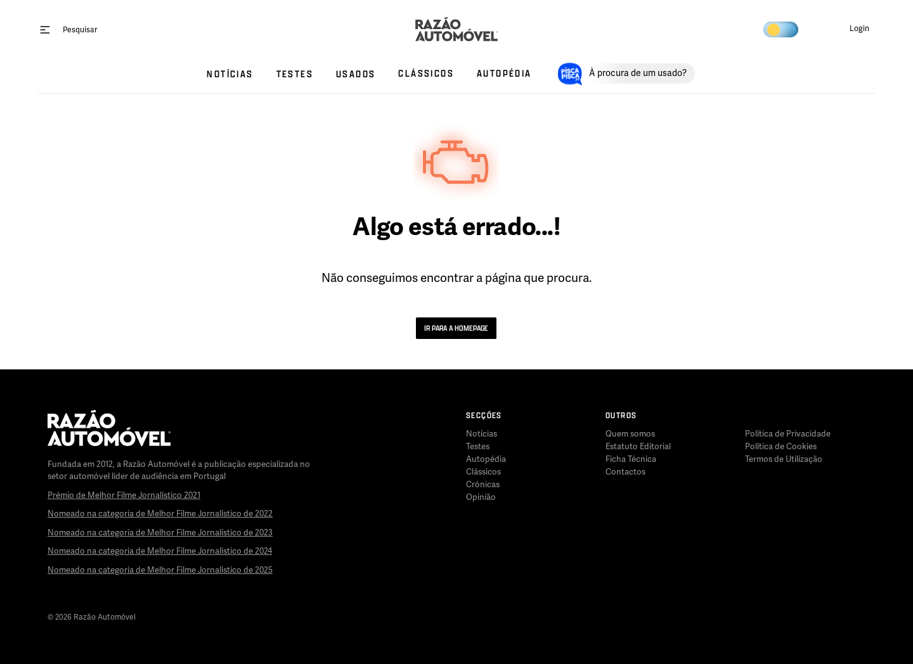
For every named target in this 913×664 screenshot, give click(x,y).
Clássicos (483, 472)
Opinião (481, 497)
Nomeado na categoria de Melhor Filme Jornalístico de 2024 (160, 551)
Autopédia (486, 459)
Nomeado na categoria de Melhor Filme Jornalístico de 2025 (160, 570)
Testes (477, 447)
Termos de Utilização (783, 459)
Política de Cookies (781, 447)
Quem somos (630, 434)
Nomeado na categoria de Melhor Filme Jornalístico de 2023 (160, 533)
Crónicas (483, 485)
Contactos (625, 472)
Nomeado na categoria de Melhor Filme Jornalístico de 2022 (160, 514)
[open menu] (45, 29)
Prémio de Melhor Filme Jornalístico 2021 (124, 495)
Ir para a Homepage (456, 328)
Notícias (481, 434)
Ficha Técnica (630, 459)
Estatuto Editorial (638, 447)
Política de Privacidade (788, 434)
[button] (849, 29)
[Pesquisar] (80, 29)
